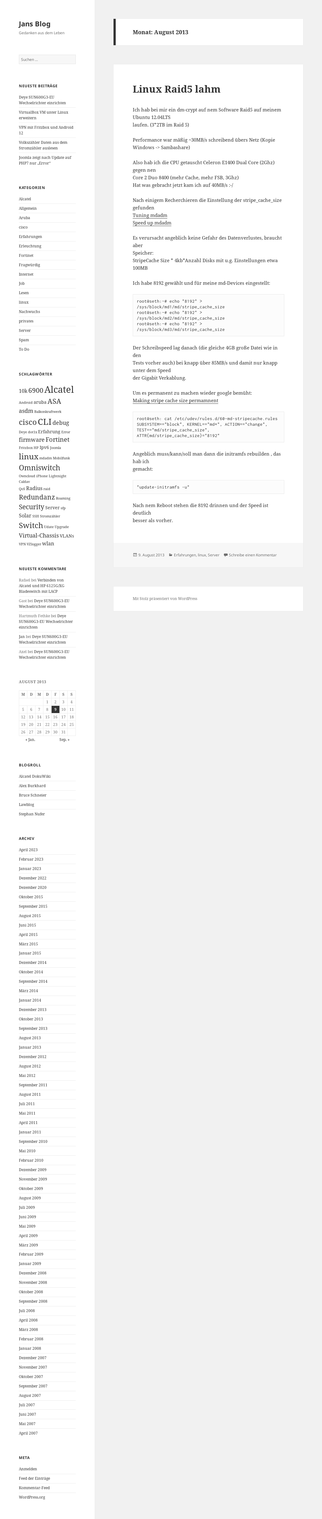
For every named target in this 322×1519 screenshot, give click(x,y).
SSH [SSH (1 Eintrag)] (35, 516)
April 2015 (28, 934)
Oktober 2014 (31, 972)
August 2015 (30, 915)
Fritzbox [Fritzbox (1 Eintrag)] (26, 448)
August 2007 (30, 1395)
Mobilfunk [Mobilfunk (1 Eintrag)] (61, 458)
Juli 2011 (27, 1103)
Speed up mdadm (152, 222)
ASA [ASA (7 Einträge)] (54, 401)
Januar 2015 (30, 953)
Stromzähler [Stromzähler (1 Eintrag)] (50, 516)
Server (25, 330)
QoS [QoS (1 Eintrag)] (22, 489)
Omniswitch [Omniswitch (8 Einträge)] (39, 468)
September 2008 (33, 1301)
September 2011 (33, 1085)
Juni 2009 (27, 1216)
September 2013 (33, 1028)
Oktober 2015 (31, 897)
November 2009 (33, 1179)
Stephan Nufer (32, 814)
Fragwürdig (29, 265)
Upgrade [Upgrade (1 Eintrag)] (62, 527)
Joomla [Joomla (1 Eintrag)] (55, 448)
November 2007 (33, 1367)
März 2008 (28, 1329)
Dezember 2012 (33, 1056)
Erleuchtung (30, 246)
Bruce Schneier (33, 795)
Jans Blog (35, 23)
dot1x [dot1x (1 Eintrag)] (32, 432)
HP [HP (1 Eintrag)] (36, 448)
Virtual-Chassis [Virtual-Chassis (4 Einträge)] (39, 535)
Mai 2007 (27, 1423)
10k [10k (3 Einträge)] (23, 390)
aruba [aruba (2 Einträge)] (40, 402)
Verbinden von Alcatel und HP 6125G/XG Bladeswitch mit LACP (41, 585)
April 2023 (28, 849)
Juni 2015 (27, 925)
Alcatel (25, 199)
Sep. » (64, 739)
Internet (26, 274)
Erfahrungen (30, 236)
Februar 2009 (31, 1254)
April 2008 (28, 1320)
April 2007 (28, 1433)
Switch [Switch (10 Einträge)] (31, 525)
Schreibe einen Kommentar (253, 555)
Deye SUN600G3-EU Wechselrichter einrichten (42, 100)
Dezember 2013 (33, 1009)
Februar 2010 (31, 1160)
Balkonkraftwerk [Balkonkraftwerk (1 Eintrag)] (47, 411)
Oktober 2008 (31, 1292)
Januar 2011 (30, 1132)
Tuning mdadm (150, 215)
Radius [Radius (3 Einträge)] (34, 488)
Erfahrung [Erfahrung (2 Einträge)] (49, 432)
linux (24, 302)
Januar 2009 (30, 1263)
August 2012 (30, 1066)
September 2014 (33, 981)
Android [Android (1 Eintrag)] (26, 402)
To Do (24, 349)
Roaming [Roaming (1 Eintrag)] (63, 498)
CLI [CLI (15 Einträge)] (45, 421)
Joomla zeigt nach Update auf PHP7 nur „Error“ (45, 160)
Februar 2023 (31, 859)
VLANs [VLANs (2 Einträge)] (67, 536)
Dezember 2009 (33, 1169)
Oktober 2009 (31, 1188)
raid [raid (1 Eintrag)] (46, 489)
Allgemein (28, 208)
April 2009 (28, 1235)
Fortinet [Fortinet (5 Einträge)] (57, 439)
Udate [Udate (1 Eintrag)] (49, 527)
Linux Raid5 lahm (177, 88)
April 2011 (28, 1122)
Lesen (24, 292)
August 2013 (30, 1038)
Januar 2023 (30, 868)
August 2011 (30, 1094)
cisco (23, 227)
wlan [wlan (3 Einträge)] (48, 543)
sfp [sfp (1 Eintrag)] (63, 508)
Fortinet (26, 255)
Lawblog (26, 804)
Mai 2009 (27, 1226)
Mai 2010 (27, 1151)
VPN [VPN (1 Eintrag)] (22, 544)
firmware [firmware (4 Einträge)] (32, 439)
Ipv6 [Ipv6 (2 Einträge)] (44, 447)
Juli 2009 (27, 1207)
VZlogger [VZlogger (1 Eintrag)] (34, 544)
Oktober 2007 (31, 1376)
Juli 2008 (27, 1310)
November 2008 (33, 1282)
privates (26, 321)
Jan (22, 636)
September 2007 (33, 1386)
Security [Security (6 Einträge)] (31, 506)
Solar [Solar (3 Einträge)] (25, 515)
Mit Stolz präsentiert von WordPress (165, 598)
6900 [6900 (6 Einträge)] (35, 390)
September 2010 (33, 1141)
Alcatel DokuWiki (35, 776)
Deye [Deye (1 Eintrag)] (23, 432)
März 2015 (28, 944)
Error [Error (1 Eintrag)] (65, 432)
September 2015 (33, 906)
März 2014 (28, 990)
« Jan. (30, 739)
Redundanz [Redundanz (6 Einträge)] (37, 497)
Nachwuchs (29, 311)
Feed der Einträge (34, 1478)
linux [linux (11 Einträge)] (28, 456)
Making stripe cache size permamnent (175, 400)
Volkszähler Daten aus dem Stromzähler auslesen (43, 145)
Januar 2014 (30, 1000)
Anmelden (28, 1469)
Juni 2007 (27, 1414)
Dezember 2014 (33, 962)
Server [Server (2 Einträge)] (52, 508)
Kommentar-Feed (34, 1487)
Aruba (24, 217)
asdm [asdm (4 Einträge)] (26, 410)
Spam (24, 340)
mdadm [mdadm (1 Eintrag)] (45, 458)
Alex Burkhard (32, 785)
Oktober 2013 (31, 1019)
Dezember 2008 (33, 1273)
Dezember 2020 (33, 887)
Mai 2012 (27, 1075)
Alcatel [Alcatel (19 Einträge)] (59, 389)
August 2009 (30, 1198)
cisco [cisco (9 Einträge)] (28, 422)
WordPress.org (32, 1497)
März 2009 (28, 1245)
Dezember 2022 (33, 878)
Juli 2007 (27, 1405)
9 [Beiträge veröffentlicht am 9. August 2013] (55, 709)
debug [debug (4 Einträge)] (61, 422)
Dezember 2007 (33, 1357)
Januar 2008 (30, 1348)
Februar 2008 (31, 1339)
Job (22, 283)
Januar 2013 (30, 1047)
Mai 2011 (27, 1113)
